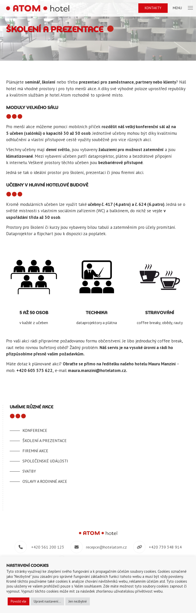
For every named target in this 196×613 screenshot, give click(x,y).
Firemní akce (35, 450)
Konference (34, 430)
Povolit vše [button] (18, 601)
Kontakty (153, 8)
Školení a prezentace (44, 440)
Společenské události (45, 460)
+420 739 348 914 (165, 547)
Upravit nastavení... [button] (47, 601)
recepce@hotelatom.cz (106, 547)
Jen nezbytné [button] (77, 601)
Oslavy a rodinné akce (44, 481)
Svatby (29, 471)
